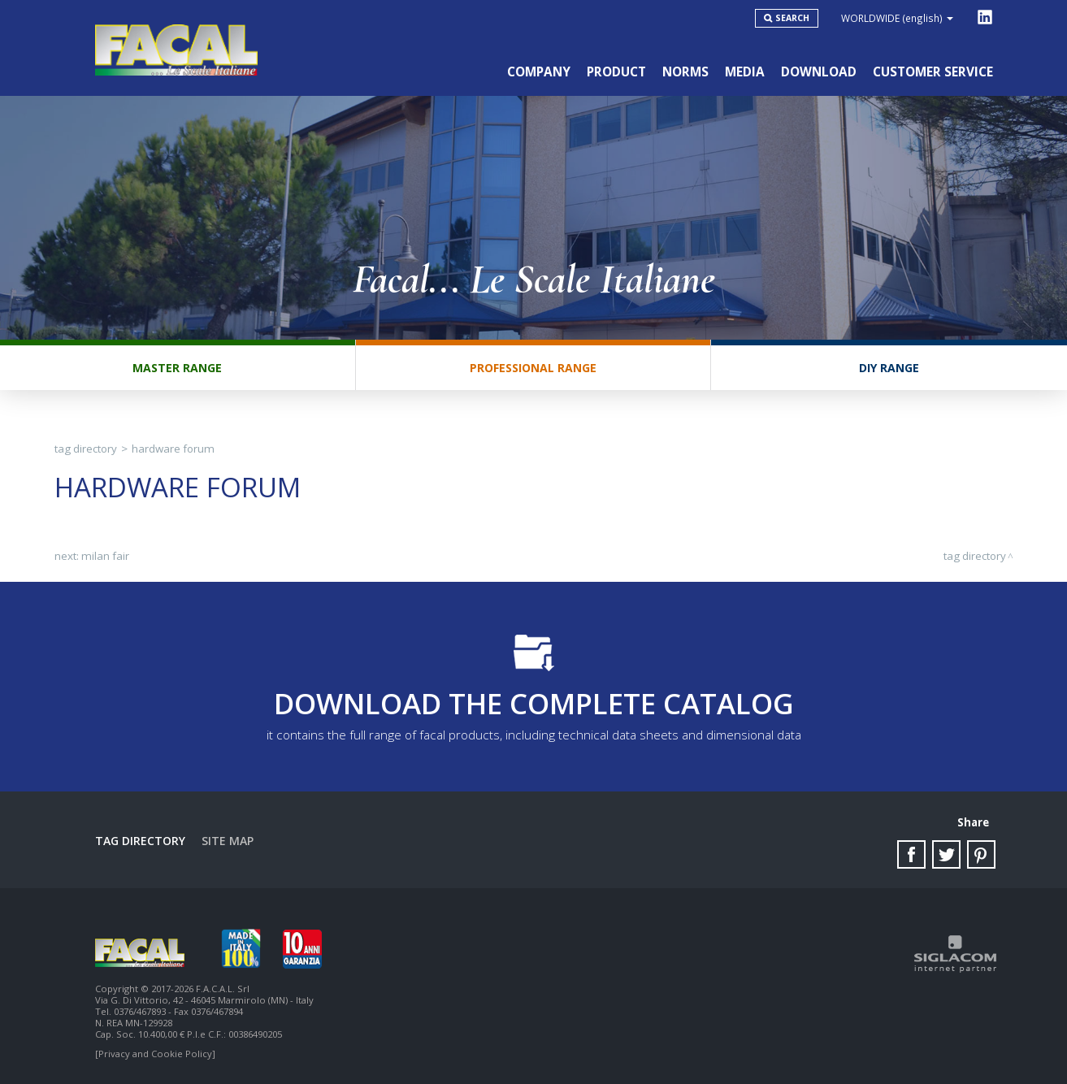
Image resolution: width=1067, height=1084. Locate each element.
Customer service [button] (933, 71)
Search (792, 18)
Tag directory (85, 448)
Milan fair (105, 556)
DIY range (889, 367)
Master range (177, 367)
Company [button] (538, 71)
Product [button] (616, 71)
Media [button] (745, 71)
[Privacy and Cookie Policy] (155, 1053)
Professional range (533, 367)
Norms (685, 71)
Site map (228, 840)
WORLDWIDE (897, 17)
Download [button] (819, 71)
